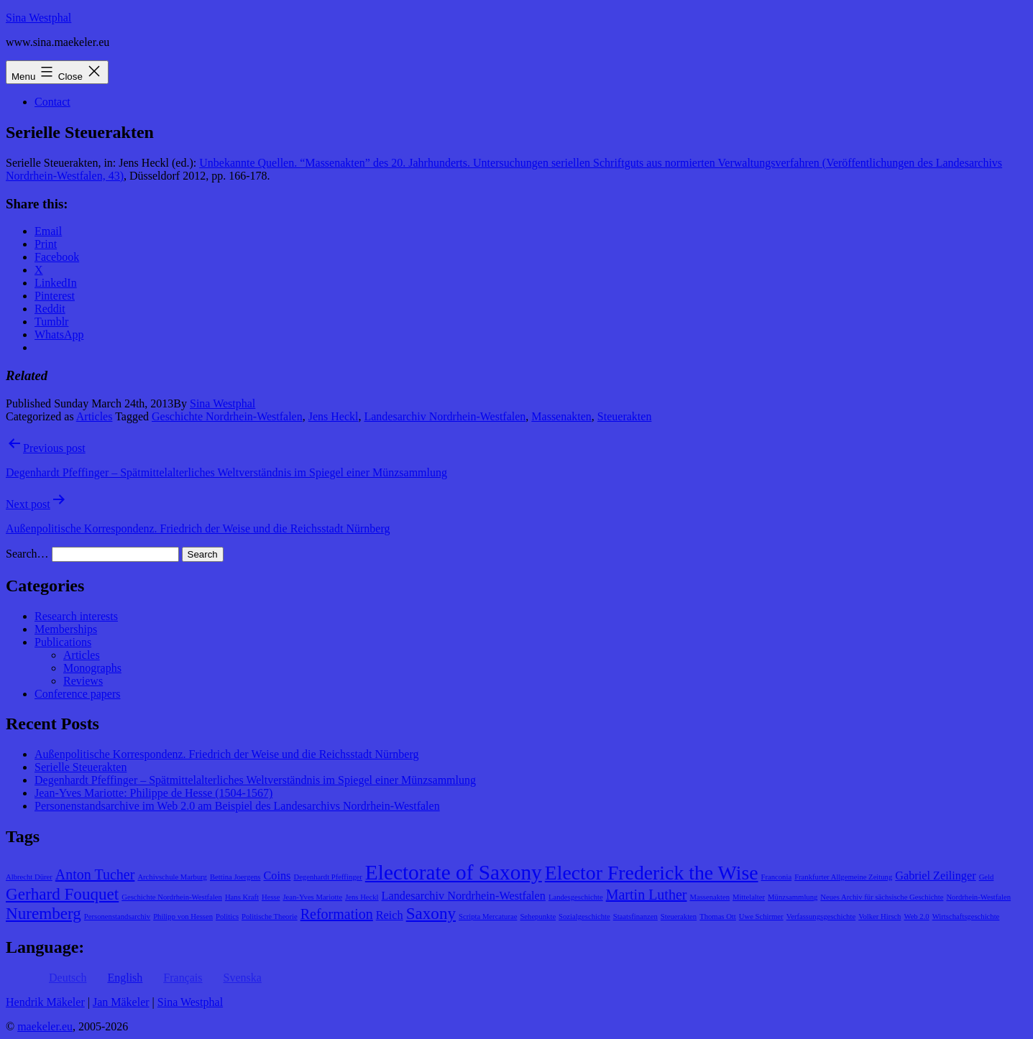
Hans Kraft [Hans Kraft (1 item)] (242, 897)
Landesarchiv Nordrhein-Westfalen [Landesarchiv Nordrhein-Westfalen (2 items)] (464, 896)
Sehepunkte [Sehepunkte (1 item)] (538, 916)
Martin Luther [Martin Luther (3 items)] (646, 894)
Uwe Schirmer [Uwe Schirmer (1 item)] (761, 916)
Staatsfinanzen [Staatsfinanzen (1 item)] (635, 916)
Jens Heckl (333, 416)
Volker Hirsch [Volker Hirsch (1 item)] (879, 916)
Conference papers (78, 694)
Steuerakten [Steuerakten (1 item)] (679, 916)
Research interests (76, 616)
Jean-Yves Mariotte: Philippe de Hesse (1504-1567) (153, 793)
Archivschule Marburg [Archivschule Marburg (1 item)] (172, 877)
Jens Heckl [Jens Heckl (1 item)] (361, 897)
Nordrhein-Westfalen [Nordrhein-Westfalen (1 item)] (978, 897)
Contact (52, 102)
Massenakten (561, 416)
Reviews (83, 681)
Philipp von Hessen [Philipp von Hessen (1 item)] (183, 916)
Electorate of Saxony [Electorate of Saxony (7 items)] (453, 872)
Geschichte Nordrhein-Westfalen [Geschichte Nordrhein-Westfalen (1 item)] (171, 897)
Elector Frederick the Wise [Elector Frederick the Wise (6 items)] (651, 873)
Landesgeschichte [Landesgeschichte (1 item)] (575, 897)
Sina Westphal (38, 17)
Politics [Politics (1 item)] (227, 916)
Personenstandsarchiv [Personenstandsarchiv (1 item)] (117, 916)
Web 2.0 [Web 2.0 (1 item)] (916, 916)
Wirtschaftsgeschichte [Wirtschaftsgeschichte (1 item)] (966, 916)
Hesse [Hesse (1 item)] (271, 897)
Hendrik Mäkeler (45, 1002)
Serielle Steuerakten (81, 767)
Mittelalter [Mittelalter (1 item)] (749, 897)
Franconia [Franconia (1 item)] (776, 877)
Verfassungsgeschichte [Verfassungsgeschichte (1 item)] (820, 916)
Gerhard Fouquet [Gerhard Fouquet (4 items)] (62, 894)
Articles (94, 416)
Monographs (92, 668)
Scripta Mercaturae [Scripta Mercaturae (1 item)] (488, 916)
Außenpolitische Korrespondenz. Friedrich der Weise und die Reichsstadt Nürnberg (226, 754)
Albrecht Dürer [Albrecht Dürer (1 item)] (29, 877)
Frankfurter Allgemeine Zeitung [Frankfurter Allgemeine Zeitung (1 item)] (843, 877)
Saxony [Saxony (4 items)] (431, 913)
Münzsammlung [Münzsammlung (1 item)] (792, 897)
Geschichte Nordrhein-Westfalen (227, 416)
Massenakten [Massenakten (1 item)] (709, 897)
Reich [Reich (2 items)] (389, 915)
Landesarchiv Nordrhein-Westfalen (444, 416)
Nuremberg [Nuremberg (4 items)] (43, 913)
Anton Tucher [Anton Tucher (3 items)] (95, 874)
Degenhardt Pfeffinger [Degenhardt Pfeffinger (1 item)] (327, 877)
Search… (27, 554)
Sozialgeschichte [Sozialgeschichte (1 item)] (584, 916)
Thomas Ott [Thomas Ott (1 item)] (717, 916)
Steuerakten (624, 416)
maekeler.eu (45, 1026)
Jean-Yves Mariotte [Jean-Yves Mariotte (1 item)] (312, 897)
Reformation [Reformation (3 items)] (336, 914)
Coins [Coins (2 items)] (277, 875)
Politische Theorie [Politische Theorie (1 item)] (270, 916)
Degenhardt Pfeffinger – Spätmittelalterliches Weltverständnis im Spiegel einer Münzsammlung (255, 780)
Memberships (66, 629)
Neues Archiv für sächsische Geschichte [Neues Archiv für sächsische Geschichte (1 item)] (881, 897)
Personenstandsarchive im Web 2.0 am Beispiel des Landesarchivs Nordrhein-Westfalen (237, 806)
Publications (63, 642)
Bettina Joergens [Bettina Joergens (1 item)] (235, 877)
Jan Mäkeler (121, 1002)
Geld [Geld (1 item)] (986, 877)
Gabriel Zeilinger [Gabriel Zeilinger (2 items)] (935, 875)
